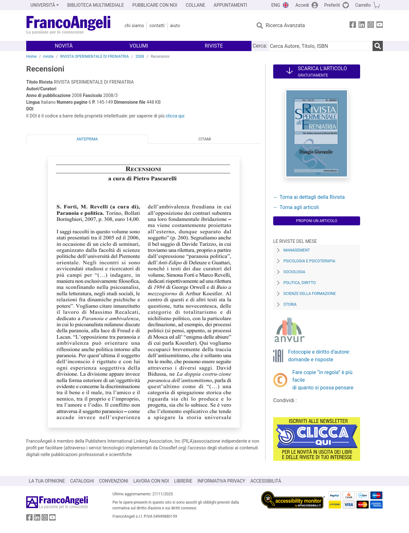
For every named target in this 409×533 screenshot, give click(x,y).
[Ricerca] (378, 46)
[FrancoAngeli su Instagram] (370, 25)
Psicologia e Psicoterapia (309, 261)
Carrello (363, 5)
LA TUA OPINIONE (47, 481)
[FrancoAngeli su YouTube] (379, 25)
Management (296, 250)
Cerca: (260, 46)
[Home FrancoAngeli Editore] (68, 25)
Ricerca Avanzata (285, 25)
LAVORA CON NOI (151, 481)
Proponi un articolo (316, 221)
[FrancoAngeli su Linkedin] (362, 25)
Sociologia (294, 272)
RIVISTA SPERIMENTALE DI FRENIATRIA (94, 56)
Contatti (157, 25)
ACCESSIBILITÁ (266, 481)
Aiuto (175, 25)
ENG (275, 5)
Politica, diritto (299, 283)
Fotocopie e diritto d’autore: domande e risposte (319, 356)
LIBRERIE (183, 481)
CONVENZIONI (113, 481)
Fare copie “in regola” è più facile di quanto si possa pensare (322, 380)
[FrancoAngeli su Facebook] (353, 25)
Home (31, 56)
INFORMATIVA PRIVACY (221, 481)
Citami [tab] (204, 139)
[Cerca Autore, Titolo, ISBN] (320, 46)
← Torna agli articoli (296, 207)
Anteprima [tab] (87, 139)
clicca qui (175, 115)
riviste (48, 56)
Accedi (302, 5)
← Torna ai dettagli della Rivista (309, 197)
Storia (290, 304)
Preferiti (332, 5)
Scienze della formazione (309, 293)
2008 (139, 56)
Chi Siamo (134, 25)
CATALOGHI (82, 481)
